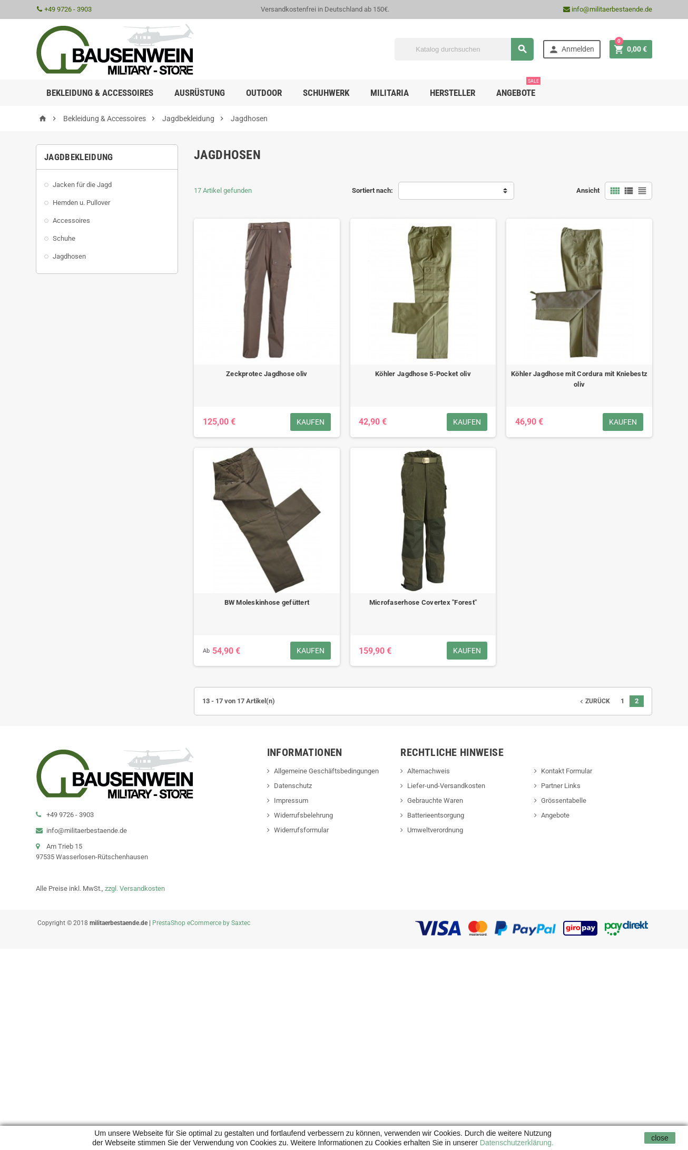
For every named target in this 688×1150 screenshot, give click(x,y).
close (660, 1138)
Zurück (594, 701)
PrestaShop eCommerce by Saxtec (201, 923)
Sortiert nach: (372, 190)
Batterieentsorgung (435, 815)
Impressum (291, 800)
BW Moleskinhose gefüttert (267, 602)
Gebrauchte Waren (435, 800)
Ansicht (587, 190)
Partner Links (561, 786)
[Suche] (464, 49)
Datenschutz (293, 786)
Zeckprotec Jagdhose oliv (266, 374)
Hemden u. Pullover (81, 203)
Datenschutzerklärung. (516, 1142)
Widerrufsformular (301, 830)
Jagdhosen (69, 256)
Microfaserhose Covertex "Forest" (423, 602)
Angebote (518, 89)
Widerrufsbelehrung (303, 815)
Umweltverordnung (435, 830)
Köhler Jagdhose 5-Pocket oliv (423, 374)
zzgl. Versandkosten (135, 888)
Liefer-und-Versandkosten (446, 786)
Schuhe (64, 238)
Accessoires (71, 220)
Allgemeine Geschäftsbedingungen (326, 771)
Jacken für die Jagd (82, 185)
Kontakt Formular (566, 771)
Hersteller (452, 92)
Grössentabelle (563, 800)
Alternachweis (428, 771)
